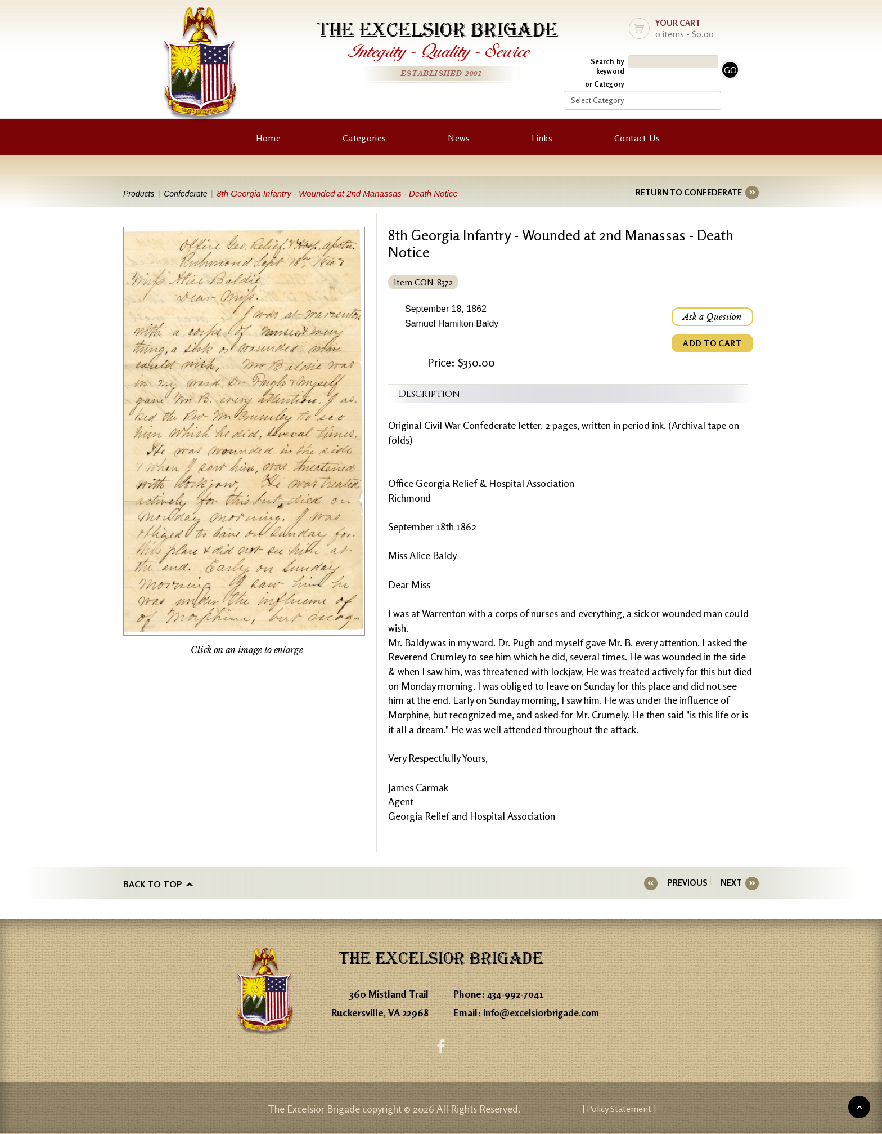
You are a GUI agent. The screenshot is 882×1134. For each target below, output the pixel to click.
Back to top (152, 883)
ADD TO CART (711, 345)
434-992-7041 (517, 992)
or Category (604, 83)
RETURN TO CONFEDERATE (689, 192)
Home (268, 138)
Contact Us (637, 138)
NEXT (731, 882)
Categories (364, 138)
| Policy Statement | (664, 1108)
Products (139, 193)
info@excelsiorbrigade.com (544, 1010)
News (459, 138)
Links (542, 138)
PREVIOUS (694, 882)
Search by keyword (607, 66)
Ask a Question (711, 317)
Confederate (191, 193)
